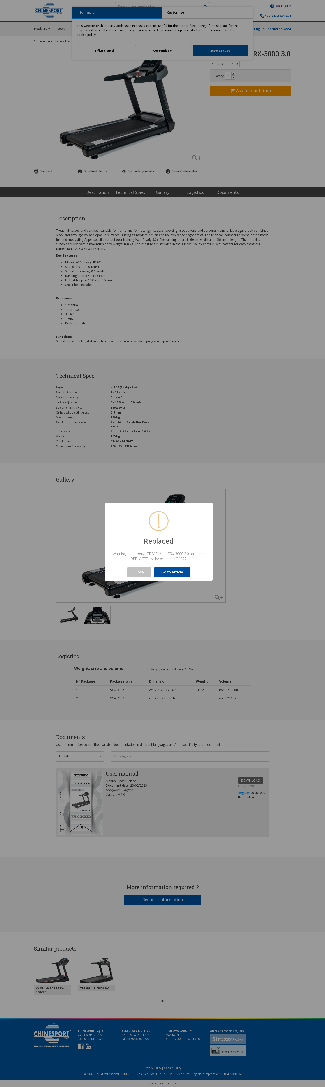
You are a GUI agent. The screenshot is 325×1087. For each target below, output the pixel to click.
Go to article (172, 572)
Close (139, 572)
